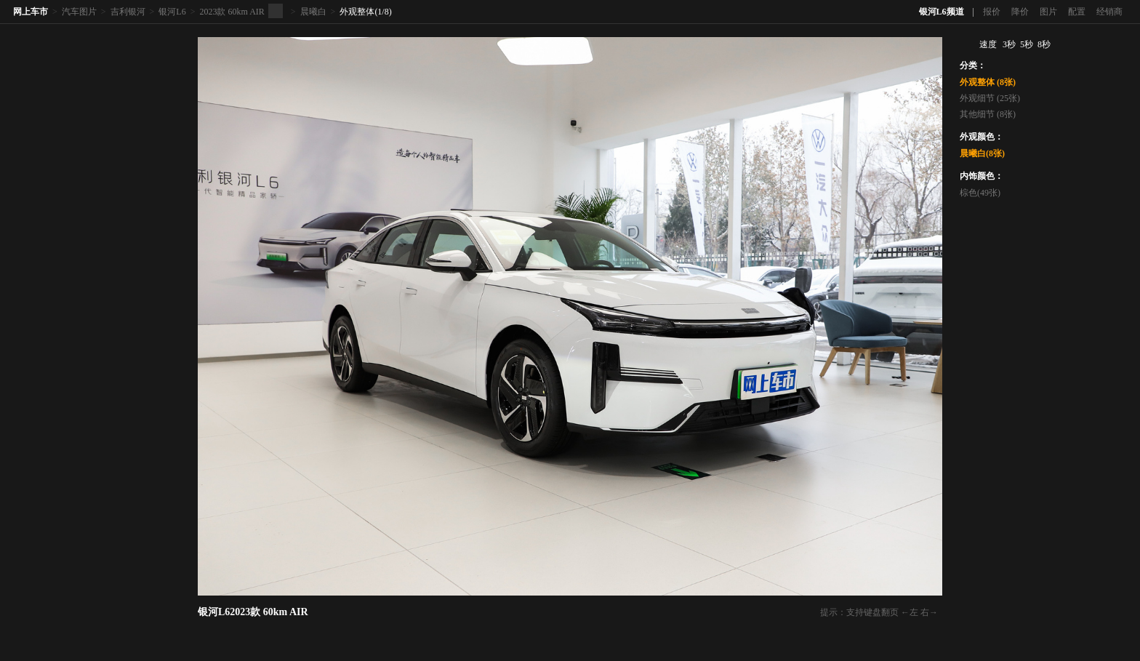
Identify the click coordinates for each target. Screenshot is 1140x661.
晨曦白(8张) (982, 153)
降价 (1020, 12)
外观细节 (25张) (990, 98)
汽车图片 (79, 12)
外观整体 (357, 12)
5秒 (1026, 44)
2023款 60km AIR (231, 12)
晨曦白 (313, 12)
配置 (1076, 12)
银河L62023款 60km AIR (253, 611)
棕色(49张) (980, 193)
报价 (991, 12)
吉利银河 (128, 12)
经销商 (1109, 12)
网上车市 (30, 12)
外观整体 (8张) (988, 82)
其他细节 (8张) (988, 114)
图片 (1048, 12)
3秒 (1009, 44)
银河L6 (171, 12)
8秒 (1044, 44)
